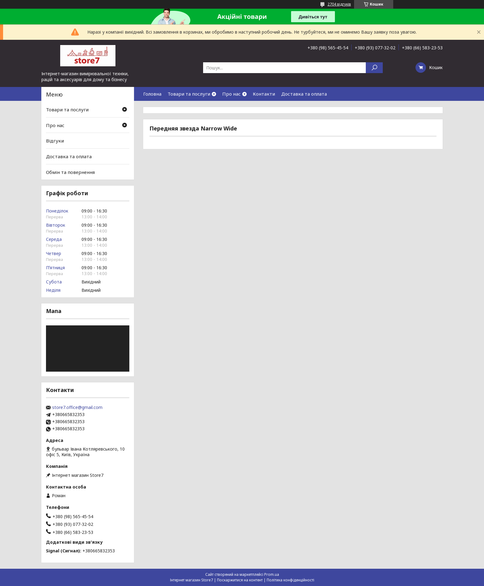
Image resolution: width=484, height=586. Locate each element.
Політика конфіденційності (290, 580)
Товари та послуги (189, 94)
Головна (152, 94)
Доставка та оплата (304, 94)
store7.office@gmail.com (77, 407)
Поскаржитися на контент (240, 580)
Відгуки (55, 141)
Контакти (264, 94)
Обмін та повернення (70, 172)
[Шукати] (374, 67)
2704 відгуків (339, 4)
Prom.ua (271, 574)
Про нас (231, 94)
